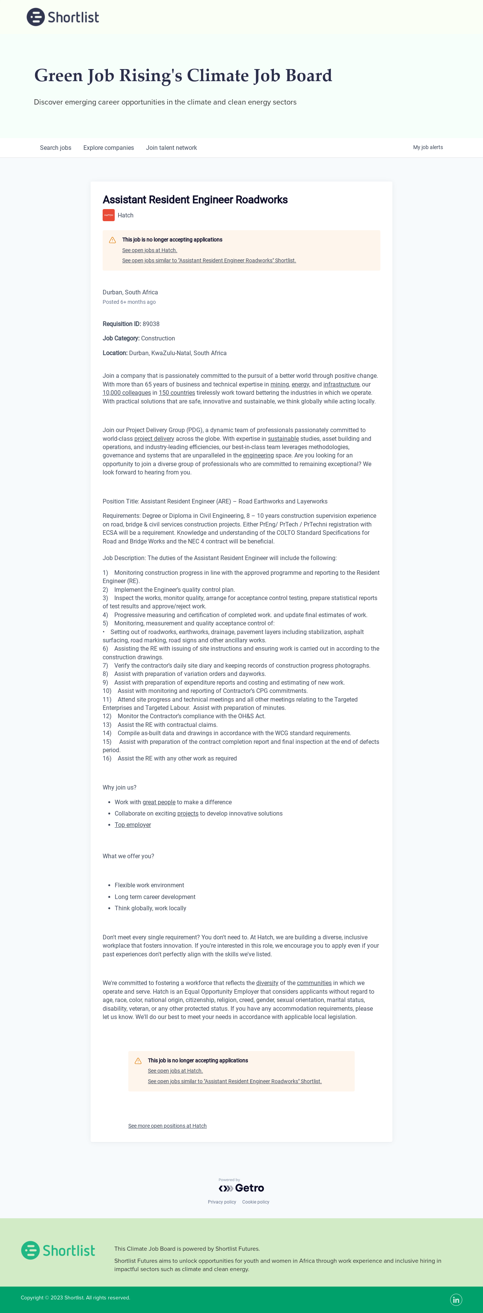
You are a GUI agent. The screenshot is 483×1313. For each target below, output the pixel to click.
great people (159, 802)
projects (187, 813)
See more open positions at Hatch (167, 1126)
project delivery (154, 438)
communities (314, 983)
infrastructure (341, 384)
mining (280, 384)
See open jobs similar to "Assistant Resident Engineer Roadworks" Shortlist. (209, 260)
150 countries (177, 392)
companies (108, 147)
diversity (267, 983)
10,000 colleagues (127, 392)
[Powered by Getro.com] (241, 1185)
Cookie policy (255, 1202)
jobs (55, 147)
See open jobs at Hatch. (149, 250)
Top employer (133, 824)
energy (300, 384)
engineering (258, 455)
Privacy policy (222, 1202)
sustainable (283, 438)
